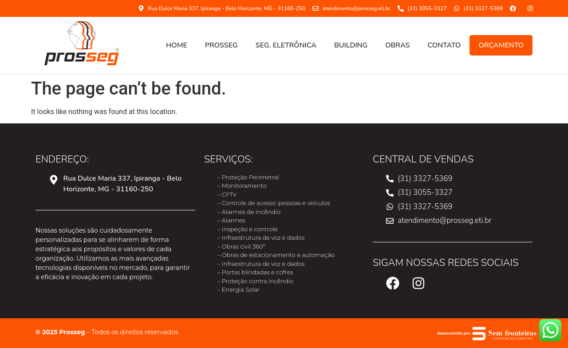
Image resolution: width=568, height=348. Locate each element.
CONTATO (444, 45)
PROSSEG (221, 45)
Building (350, 45)
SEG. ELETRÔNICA (286, 45)
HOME (176, 45)
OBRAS (397, 45)
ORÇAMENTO (501, 45)
